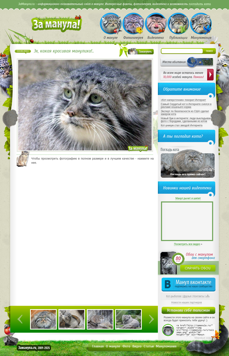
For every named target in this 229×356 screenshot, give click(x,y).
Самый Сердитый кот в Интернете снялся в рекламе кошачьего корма (186, 106)
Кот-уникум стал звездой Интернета (181, 125)
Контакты (198, 296)
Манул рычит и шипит (188, 198)
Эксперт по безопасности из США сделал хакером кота (185, 113)
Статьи (149, 346)
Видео (136, 346)
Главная (98, 346)
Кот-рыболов (173, 296)
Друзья (187, 296)
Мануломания (166, 346)
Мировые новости (205, 337)
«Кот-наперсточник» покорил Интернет (183, 100)
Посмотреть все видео (187, 244)
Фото (126, 346)
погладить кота (199, 4)
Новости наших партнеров (186, 302)
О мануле (113, 346)
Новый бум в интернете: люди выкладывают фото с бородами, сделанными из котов (186, 120)
